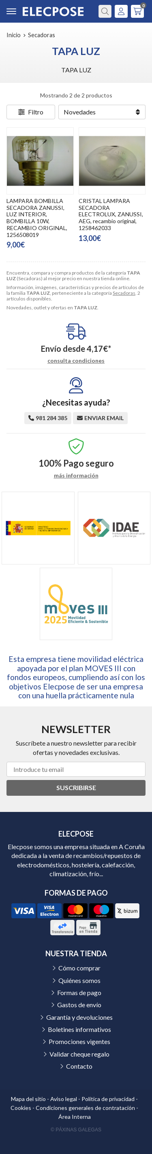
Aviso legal (63, 1098)
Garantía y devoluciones (79, 1017)
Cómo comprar (79, 968)
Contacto (79, 1066)
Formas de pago (79, 992)
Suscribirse (76, 787)
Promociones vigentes (79, 1041)
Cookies (21, 1107)
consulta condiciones (76, 360)
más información (76, 475)
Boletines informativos (79, 1029)
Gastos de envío (79, 1004)
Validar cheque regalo (79, 1054)
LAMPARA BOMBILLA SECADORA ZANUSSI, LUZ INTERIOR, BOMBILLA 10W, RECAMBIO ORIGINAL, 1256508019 (36, 217)
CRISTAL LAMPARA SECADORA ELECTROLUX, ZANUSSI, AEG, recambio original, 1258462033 (111, 214)
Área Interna (74, 1116)
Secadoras (124, 293)
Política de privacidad (108, 1098)
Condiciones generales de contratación (85, 1107)
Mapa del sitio (28, 1098)
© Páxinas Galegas (76, 1130)
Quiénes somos (79, 980)
